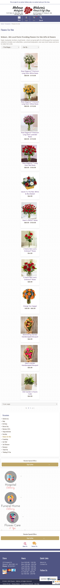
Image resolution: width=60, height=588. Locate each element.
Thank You (5, 451)
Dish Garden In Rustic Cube (30, 394)
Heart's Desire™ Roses (30, 222)
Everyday (5, 435)
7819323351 (11, 569)
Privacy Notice (17, 587)
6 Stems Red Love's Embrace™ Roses (30, 280)
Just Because (6, 446)
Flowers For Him (7, 438)
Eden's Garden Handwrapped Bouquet (30, 365)
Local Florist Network (29, 587)
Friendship (5, 441)
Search (39, 21)
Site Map (39, 587)
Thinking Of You (7, 453)
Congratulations (7, 433)
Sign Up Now (30, 466)
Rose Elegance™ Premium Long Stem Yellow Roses (30, 104)
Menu (21, 20)
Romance (5, 448)
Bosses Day (5, 428)
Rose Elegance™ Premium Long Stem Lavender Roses (30, 136)
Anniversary (6, 420)
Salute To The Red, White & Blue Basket (30, 194)
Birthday (5, 425)
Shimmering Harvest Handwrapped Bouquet (30, 337)
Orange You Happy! (30, 307)
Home (2, 24)
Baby (4, 423)
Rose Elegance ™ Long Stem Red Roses (30, 165)
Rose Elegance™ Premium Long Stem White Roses (30, 73)
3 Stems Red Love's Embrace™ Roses (30, 251)
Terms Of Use (7, 587)
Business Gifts (6, 430)
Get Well (5, 443)
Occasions (7, 24)
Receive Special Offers (30, 462)
